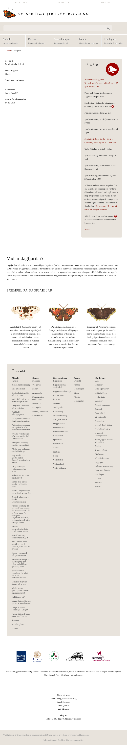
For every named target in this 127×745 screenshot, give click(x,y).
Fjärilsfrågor (79, 389)
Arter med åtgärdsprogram (101, 434)
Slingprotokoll (58, 423)
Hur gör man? (58, 395)
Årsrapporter (37, 393)
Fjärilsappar (99, 454)
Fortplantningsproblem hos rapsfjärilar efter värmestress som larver (21, 427)
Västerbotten (58, 460)
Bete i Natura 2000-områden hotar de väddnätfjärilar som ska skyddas (21, 545)
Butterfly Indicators (40, 411)
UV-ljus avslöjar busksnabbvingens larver (19, 469)
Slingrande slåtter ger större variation (20, 407)
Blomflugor (99, 474)
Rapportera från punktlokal (59, 386)
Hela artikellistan (18, 389)
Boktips (98, 446)
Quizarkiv (99, 401)
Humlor (98, 478)
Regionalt (98, 409)
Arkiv (87, 229)
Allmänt (77, 397)
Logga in (105, 2)
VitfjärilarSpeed (101, 393)
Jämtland (56, 452)
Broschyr (56, 399)
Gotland (56, 448)
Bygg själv (99, 462)
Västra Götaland (59, 468)
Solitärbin (98, 482)
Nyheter (15, 381)
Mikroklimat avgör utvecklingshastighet (20, 536)
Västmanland (58, 464)
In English (63, 2)
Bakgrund (36, 381)
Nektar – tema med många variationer (19, 554)
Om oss (37, 41)
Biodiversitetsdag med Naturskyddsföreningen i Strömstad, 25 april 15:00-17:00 (101, 83)
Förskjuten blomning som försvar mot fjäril (20, 443)
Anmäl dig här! (18, 624)
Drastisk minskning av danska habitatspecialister (20, 499)
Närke (55, 456)
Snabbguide (58, 407)
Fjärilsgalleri (79, 401)
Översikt (77, 381)
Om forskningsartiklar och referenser (20, 394)
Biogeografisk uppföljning (38, 398)
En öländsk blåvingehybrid (18, 413)
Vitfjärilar (98, 385)
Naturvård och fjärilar (103, 425)
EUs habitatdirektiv (102, 429)
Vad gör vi (36, 385)
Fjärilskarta (57, 439)
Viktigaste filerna (60, 419)
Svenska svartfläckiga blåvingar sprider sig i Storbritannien (20, 436)
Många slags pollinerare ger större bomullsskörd (21, 602)
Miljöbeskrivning (60, 415)
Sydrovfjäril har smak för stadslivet (20, 476)
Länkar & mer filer (60, 432)
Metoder (56, 403)
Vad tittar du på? (18, 597)
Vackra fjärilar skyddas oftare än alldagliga (21, 615)
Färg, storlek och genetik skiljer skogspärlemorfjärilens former (21, 459)
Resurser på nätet (101, 450)
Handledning (58, 411)
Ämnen (77, 385)
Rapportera (57, 381)
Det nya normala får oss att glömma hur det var (21, 419)
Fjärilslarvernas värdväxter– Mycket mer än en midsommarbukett (20, 574)
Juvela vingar (100, 397)
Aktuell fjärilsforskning (21, 385)
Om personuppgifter (75, 740)
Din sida (15, 628)
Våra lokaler (58, 435)
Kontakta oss (37, 415)
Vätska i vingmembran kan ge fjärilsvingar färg (21, 491)
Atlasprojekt (99, 421)
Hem (9, 50)
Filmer (35, 389)
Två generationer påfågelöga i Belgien (20, 608)
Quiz (96, 381)
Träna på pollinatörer (103, 470)
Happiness (83, 735)
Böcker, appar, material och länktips (104, 440)
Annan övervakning (102, 405)
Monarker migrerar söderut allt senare (19, 583)
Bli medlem (21, 2)
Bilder (76, 393)
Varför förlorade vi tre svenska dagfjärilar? (20, 400)
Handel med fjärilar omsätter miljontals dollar (19, 484)
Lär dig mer (113, 41)
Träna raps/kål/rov (102, 389)
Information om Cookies (54, 740)
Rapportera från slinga (62, 391)
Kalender (15, 620)
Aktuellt (11, 41)
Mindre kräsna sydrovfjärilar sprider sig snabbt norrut (20, 590)
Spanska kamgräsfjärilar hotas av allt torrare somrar (20, 528)
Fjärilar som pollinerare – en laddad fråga (21, 450)
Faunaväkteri (100, 413)
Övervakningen (62, 41)
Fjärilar (97, 486)
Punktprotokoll (59, 427)
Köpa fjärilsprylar (102, 458)
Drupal (49, 735)
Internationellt (100, 417)
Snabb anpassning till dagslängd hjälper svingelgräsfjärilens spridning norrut (20, 563)
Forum (88, 41)
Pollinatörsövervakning (104, 466)
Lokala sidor (58, 444)
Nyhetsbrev (37, 403)
